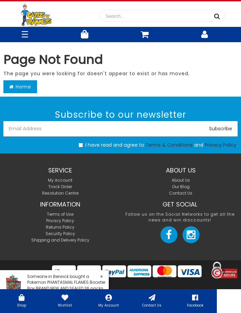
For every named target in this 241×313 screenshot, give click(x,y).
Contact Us (152, 300)
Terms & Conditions (169, 145)
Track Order (60, 187)
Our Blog (181, 187)
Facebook (195, 300)
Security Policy (60, 233)
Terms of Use (60, 214)
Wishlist (65, 300)
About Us (181, 180)
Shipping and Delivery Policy (60, 240)
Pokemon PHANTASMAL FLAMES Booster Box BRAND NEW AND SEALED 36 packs (66, 285)
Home (20, 86)
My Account (108, 300)
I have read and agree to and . (158, 145)
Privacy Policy (221, 145)
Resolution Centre (60, 193)
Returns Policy (60, 227)
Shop (22, 300)
